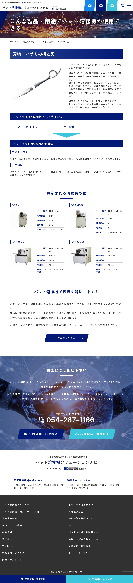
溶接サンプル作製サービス (83, 539)
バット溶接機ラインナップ (17, 504)
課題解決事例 (9, 518)
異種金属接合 (76, 511)
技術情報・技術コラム (81, 518)
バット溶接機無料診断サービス (86, 532)
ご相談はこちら (66, 338)
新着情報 (7, 532)
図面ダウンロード (12, 559)
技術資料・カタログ (13, 553)
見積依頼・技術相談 (80, 546)
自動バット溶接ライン (81, 504)
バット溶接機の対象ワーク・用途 (20, 511)
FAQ (71, 525)
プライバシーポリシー (81, 553)
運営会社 (7, 539)
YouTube (7, 546)
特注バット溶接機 (12, 525)
